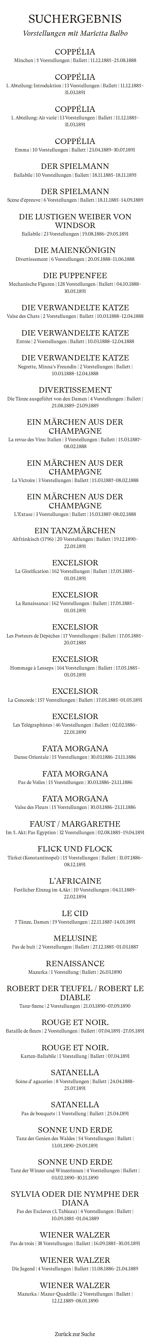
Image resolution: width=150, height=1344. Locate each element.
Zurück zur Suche (75, 1334)
